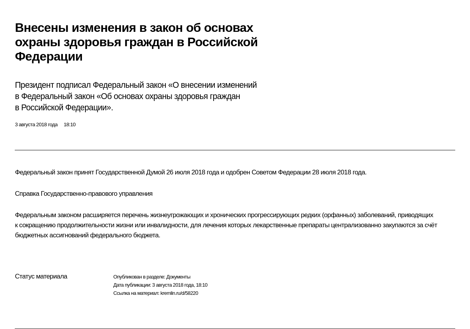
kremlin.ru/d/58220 (179, 293)
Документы (178, 277)
